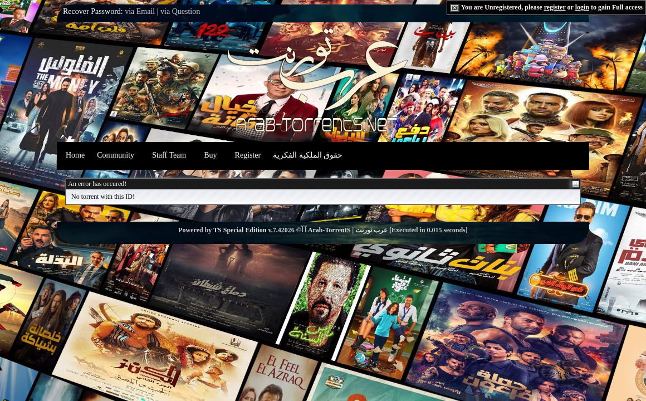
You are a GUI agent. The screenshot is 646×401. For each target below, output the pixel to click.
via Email (140, 11)
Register (248, 155)
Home (75, 155)
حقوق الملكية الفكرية (307, 155)
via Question (180, 11)
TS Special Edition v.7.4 (247, 230)
